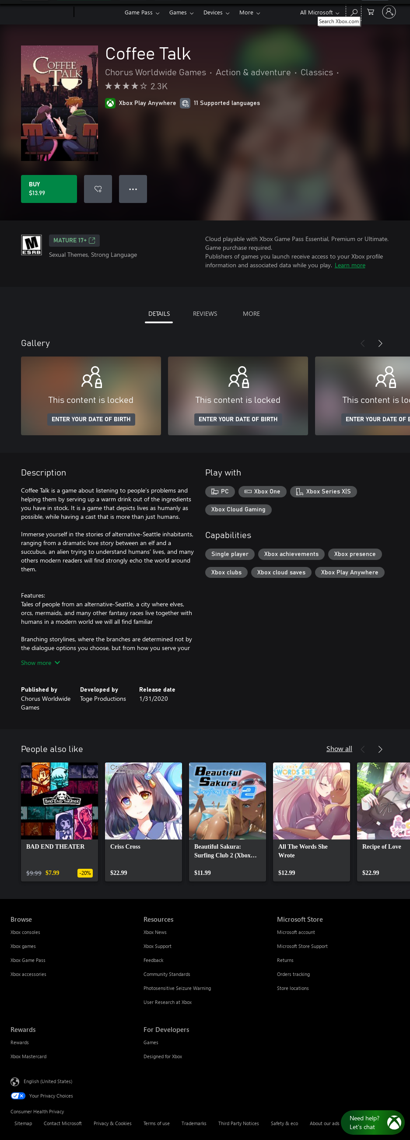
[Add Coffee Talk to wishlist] (98, 189)
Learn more (350, 265)
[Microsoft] (40, 12)
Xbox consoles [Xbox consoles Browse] (25, 932)
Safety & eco (284, 1123)
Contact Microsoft (63, 1123)
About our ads (325, 1123)
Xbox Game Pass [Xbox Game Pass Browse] (28, 960)
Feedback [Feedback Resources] (153, 960)
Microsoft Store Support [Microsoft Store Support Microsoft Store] (302, 946)
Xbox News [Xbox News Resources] (155, 932)
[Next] (380, 343)
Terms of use (157, 1123)
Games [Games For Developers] (151, 1042)
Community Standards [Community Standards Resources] (167, 974)
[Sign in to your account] (388, 11)
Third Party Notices (238, 1123)
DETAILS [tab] (159, 313)
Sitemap (23, 1123)
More (246, 12)
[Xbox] (98, 12)
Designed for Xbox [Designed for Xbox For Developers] (163, 1056)
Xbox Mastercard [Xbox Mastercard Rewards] (28, 1056)
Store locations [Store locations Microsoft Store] (293, 988)
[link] (59, 821)
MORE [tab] (251, 313)
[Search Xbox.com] (353, 11)
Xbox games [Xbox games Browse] (23, 946)
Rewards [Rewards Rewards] (20, 1042)
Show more (40, 662)
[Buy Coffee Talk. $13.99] (49, 189)
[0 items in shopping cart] (370, 11)
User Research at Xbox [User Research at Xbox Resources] (168, 1002)
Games (178, 12)
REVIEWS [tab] (205, 313)
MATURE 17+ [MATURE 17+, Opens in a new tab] (74, 240)
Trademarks (194, 1123)
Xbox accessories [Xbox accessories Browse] (28, 974)
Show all (339, 748)
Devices (213, 12)
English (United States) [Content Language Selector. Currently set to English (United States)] (48, 1081)
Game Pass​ (139, 12)
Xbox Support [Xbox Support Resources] (158, 946)
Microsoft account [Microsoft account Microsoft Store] (296, 932)
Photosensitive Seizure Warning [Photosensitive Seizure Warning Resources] (177, 988)
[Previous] (362, 343)
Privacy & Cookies (113, 1123)
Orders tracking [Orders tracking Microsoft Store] (293, 974)
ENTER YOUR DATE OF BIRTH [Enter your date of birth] (91, 419)
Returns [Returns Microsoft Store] (285, 960)
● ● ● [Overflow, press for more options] (133, 188)
